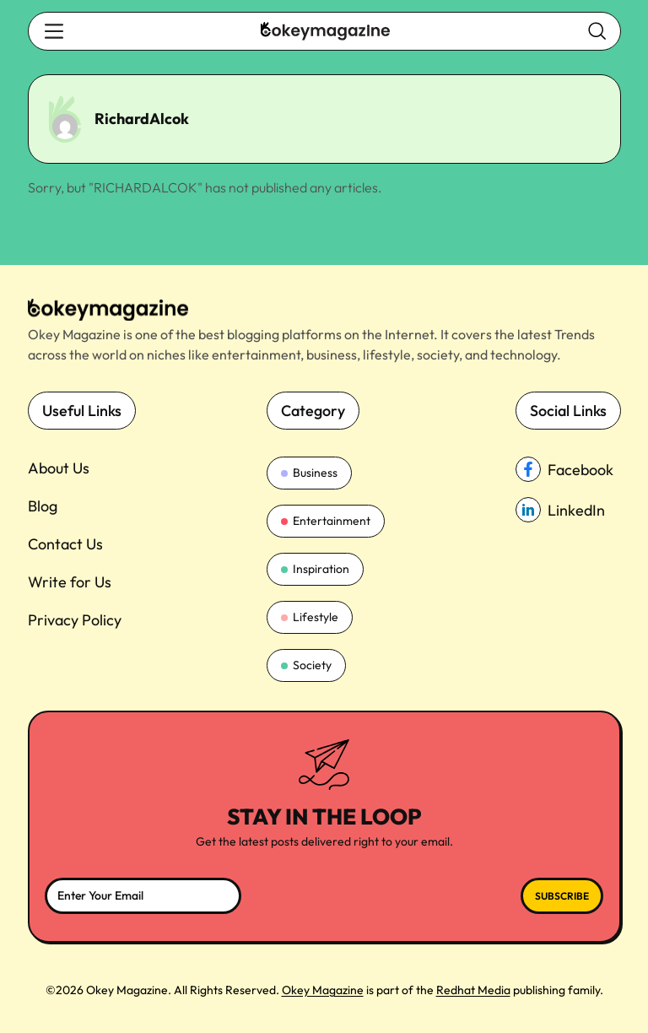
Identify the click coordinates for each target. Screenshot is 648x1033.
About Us (58, 468)
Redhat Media (473, 990)
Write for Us (69, 582)
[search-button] (54, 31)
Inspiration (315, 568)
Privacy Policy (75, 620)
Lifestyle (309, 617)
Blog (42, 506)
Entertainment (325, 520)
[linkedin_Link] (568, 509)
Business (309, 472)
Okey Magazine (323, 990)
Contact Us (65, 544)
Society (306, 665)
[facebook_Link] (568, 469)
